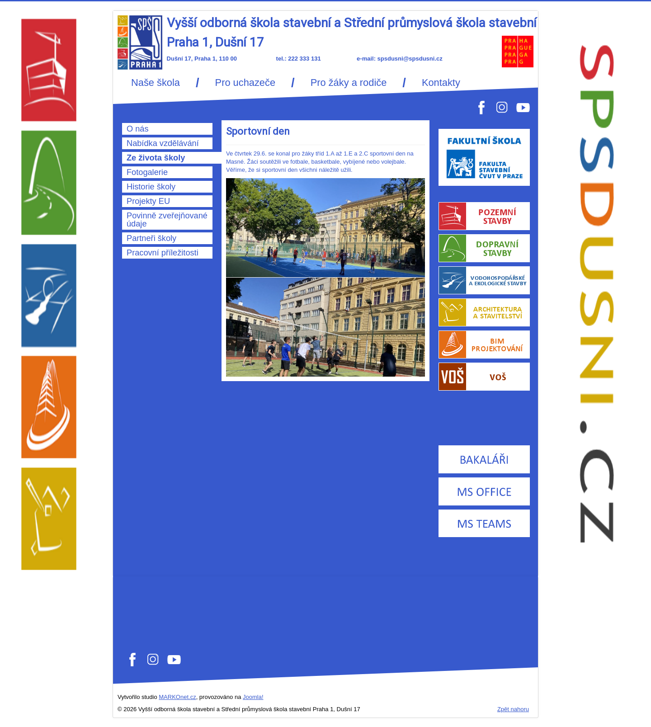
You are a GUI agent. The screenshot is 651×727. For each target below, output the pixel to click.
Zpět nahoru (513, 709)
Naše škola (155, 83)
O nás (138, 129)
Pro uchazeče (245, 83)
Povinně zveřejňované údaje (167, 220)
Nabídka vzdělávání (163, 143)
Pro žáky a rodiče (349, 83)
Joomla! (253, 697)
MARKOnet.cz (177, 697)
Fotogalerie (147, 172)
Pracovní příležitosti (162, 253)
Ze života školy (156, 158)
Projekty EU (148, 201)
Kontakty (441, 83)
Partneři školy (151, 238)
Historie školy (151, 187)
